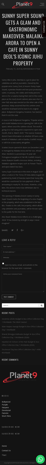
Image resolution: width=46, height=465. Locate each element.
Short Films (6, 416)
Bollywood (6, 402)
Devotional (6, 410)
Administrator (28, 69)
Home (4, 446)
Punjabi (5, 404)
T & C (4, 455)
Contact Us (6, 450)
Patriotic (5, 413)
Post (38, 69)
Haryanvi (5, 407)
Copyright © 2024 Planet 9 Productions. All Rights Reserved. (23, 463)
